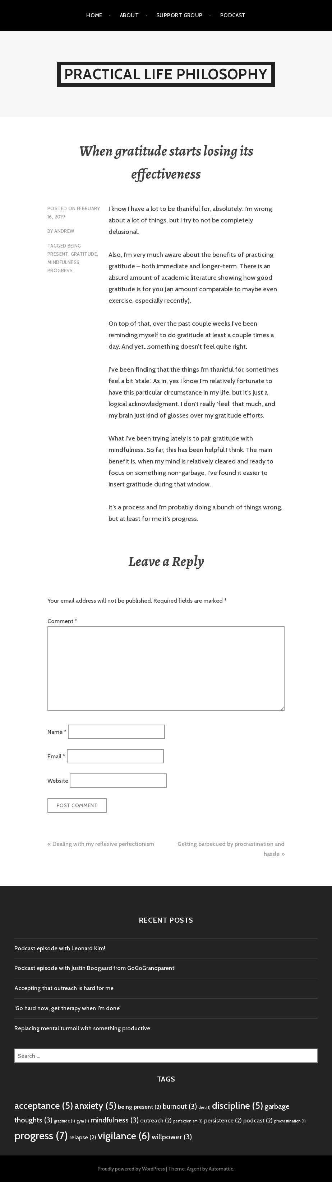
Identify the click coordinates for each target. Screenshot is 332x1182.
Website (57, 780)
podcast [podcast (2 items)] (258, 1120)
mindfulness (63, 262)
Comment (62, 621)
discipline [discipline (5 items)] (237, 1105)
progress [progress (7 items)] (41, 1135)
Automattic (221, 1168)
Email (56, 756)
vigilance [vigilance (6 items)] (124, 1136)
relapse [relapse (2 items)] (82, 1137)
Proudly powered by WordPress (131, 1168)
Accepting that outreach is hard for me (64, 988)
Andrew (64, 231)
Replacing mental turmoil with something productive (82, 1028)
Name (56, 731)
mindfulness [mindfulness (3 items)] (115, 1120)
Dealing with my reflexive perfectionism (103, 843)
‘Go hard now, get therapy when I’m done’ (67, 1008)
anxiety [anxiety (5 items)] (95, 1105)
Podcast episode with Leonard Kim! (59, 948)
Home (94, 15)
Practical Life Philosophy (166, 74)
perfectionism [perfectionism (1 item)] (188, 1121)
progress (60, 270)
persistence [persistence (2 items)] (223, 1120)
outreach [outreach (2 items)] (156, 1120)
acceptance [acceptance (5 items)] (43, 1105)
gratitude (84, 254)
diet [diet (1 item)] (204, 1107)
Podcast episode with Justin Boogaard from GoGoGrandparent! (95, 968)
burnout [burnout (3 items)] (180, 1106)
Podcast (233, 15)
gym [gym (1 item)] (83, 1121)
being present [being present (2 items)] (139, 1106)
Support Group (179, 15)
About (129, 15)
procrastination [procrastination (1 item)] (290, 1121)
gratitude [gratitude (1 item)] (64, 1121)
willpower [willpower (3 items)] (172, 1136)
